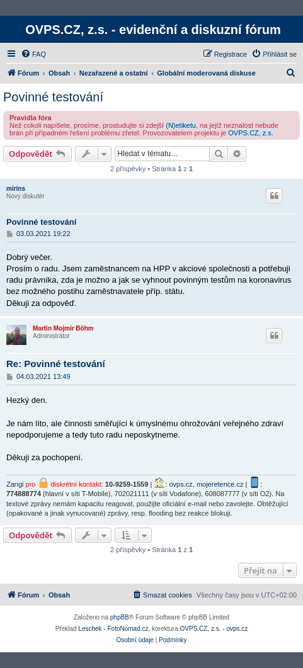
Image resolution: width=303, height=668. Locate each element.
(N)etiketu (181, 125)
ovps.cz (180, 484)
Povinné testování (53, 97)
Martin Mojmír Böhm (63, 328)
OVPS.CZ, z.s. (250, 133)
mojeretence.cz (220, 484)
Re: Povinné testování (55, 363)
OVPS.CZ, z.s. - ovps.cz (214, 628)
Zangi (15, 484)
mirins (15, 188)
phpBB (119, 617)
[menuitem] (33, 54)
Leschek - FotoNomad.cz (113, 628)
